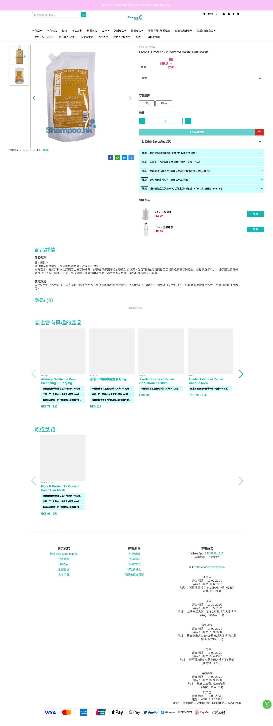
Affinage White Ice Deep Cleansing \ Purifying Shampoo (59, 383)
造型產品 (137, 30)
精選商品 (92, 30)
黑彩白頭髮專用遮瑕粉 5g (108, 379)
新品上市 (77, 30)
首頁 (64, 30)
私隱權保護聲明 (134, 574)
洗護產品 (120, 30)
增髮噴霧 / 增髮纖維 (159, 30)
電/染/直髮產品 (206, 30)
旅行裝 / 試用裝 (67, 36)
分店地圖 (63, 559)
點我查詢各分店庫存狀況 (156, 141)
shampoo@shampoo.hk (210, 567)
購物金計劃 (153, 36)
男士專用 (103, 36)
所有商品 (52, 30)
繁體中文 (214, 14)
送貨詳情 (134, 559)
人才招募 (63, 574)
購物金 (64, 564)
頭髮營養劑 (87, 36)
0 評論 (45, 150)
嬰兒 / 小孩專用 (121, 36)
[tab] (201, 153)
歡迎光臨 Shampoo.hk (63, 553)
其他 (138, 36)
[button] (34, 98)
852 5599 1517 (214, 553)
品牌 (105, 30)
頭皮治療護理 (183, 30)
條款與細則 (134, 569)
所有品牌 (37, 30)
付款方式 (134, 564)
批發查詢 (63, 569)
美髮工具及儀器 (44, 36)
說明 (144, 78)
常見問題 (134, 553)
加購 (255, 213)
